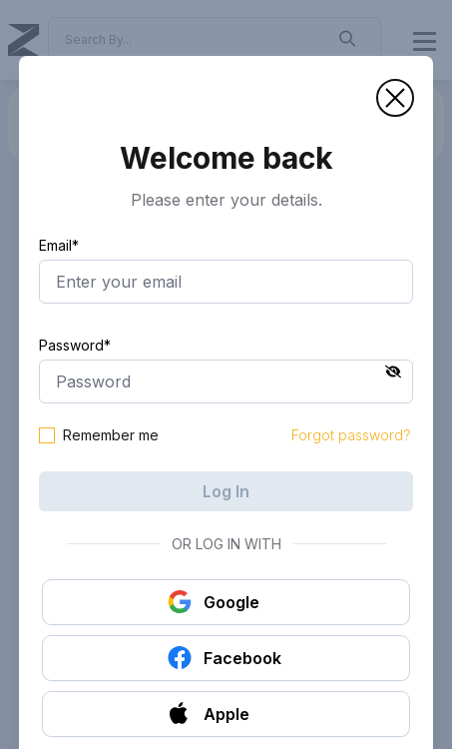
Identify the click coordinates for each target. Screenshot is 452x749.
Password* (75, 345)
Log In (226, 491)
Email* (59, 245)
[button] (395, 98)
